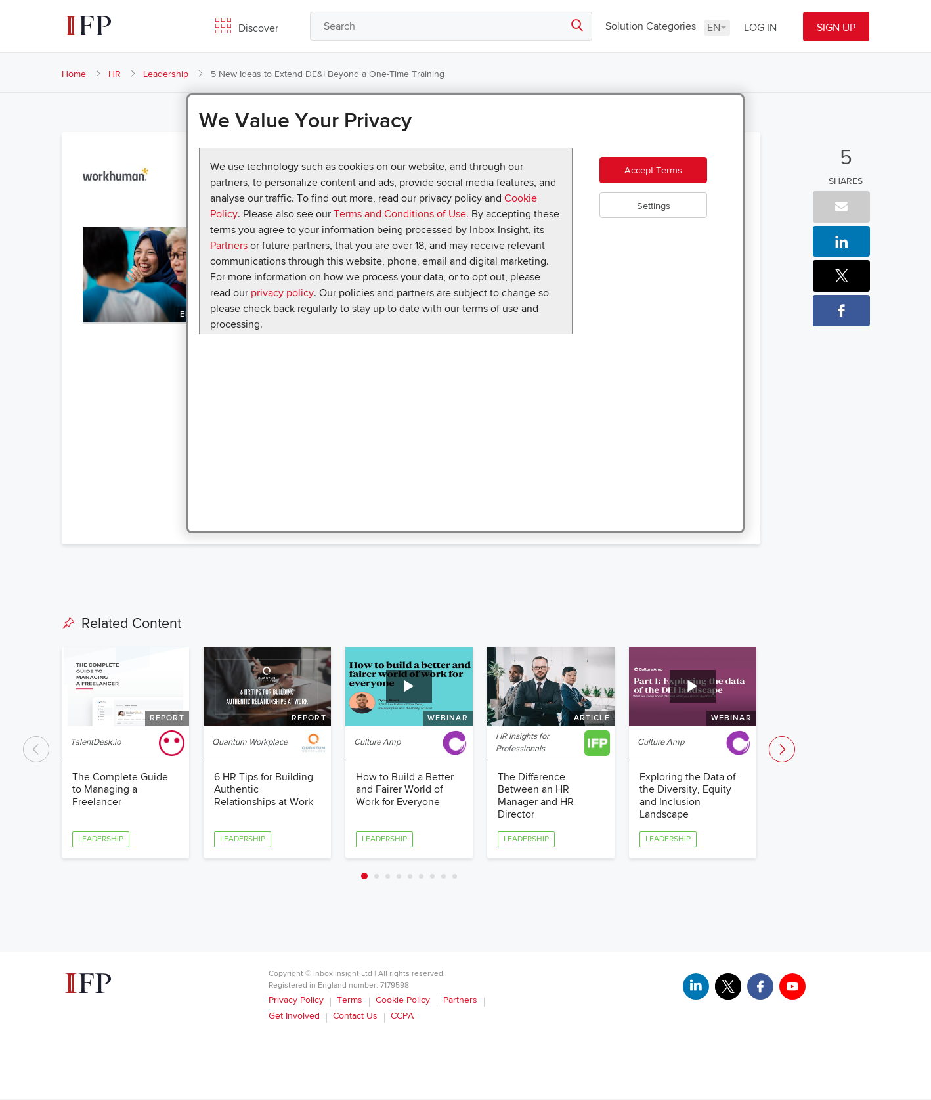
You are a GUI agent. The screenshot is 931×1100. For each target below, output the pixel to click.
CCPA (402, 1017)
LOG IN (760, 27)
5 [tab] (410, 877)
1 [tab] (364, 877)
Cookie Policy (403, 1001)
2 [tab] (376, 877)
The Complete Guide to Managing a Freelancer (120, 790)
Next (782, 750)
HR (114, 73)
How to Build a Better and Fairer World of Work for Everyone (405, 790)
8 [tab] (443, 877)
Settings (662, 214)
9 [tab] (454, 877)
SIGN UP (836, 27)
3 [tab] (387, 877)
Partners (229, 245)
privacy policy (282, 292)
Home (74, 73)
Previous (36, 750)
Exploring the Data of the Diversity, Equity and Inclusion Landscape (687, 796)
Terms (349, 1001)
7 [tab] (432, 877)
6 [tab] (421, 877)
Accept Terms (662, 174)
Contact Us (355, 1017)
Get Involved (294, 1017)
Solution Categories (650, 26)
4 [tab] (399, 877)
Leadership (165, 73)
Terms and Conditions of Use (400, 214)
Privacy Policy (296, 1001)
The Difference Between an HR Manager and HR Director (536, 796)
